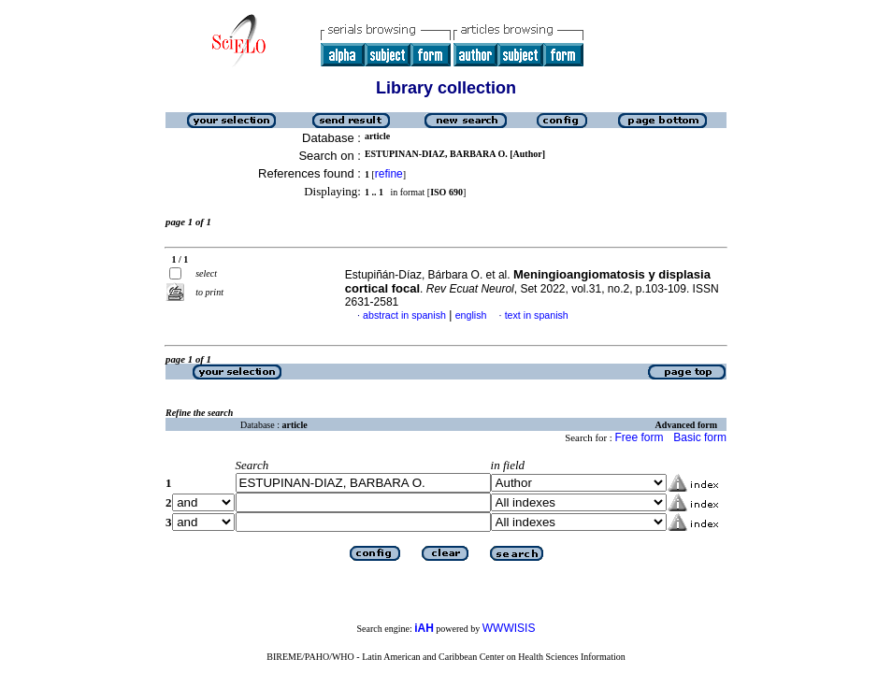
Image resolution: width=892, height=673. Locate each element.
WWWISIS (509, 628)
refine (389, 173)
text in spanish (536, 315)
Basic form (700, 437)
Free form (638, 437)
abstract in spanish (404, 315)
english (471, 315)
